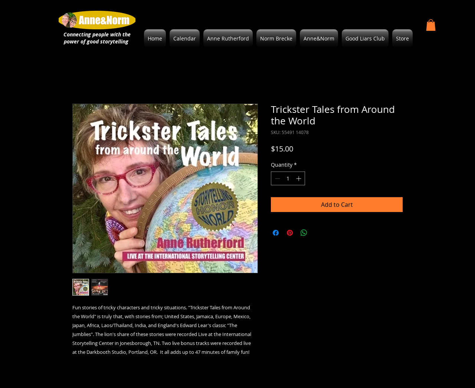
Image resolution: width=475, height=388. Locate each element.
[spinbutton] (288, 178)
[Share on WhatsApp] (303, 232)
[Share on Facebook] (275, 232)
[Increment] (299, 178)
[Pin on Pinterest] (289, 232)
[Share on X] (318, 232)
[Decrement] (276, 178)
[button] (431, 25)
